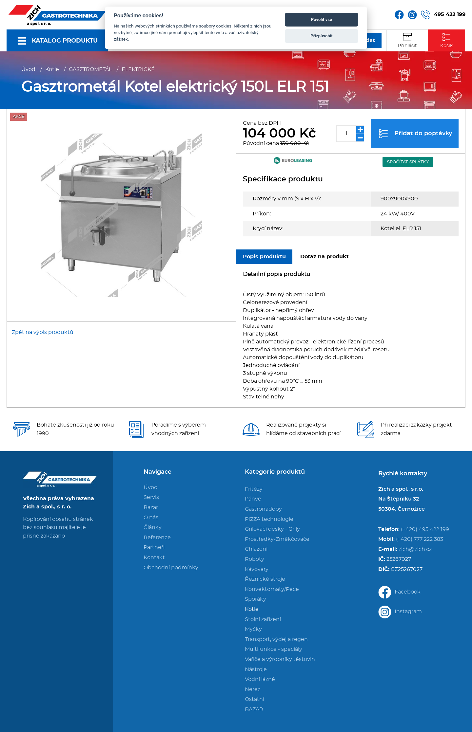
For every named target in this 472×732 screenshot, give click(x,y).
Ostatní (254, 699)
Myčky (253, 629)
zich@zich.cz (415, 549)
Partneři (154, 547)
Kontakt (154, 557)
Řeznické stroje (265, 579)
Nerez (252, 689)
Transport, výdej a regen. (277, 639)
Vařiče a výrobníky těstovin (280, 659)
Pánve (253, 499)
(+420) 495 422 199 (425, 529)
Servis (151, 497)
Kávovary (256, 569)
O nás (151, 517)
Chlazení (256, 549)
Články (153, 527)
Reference (157, 537)
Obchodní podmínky (171, 567)
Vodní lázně (260, 679)
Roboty (254, 559)
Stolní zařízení (263, 619)
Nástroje (256, 669)
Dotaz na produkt (324, 256)
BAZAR (254, 709)
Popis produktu (264, 256)
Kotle (52, 69)
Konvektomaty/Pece (272, 589)
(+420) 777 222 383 (419, 539)
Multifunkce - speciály (273, 649)
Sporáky (255, 599)
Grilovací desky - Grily (272, 529)
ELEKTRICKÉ (138, 69)
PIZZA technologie (269, 519)
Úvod (28, 69)
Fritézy (254, 489)
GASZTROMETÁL (90, 69)
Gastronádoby (263, 509)
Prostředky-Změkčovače (277, 539)
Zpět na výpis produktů (42, 332)
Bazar (151, 507)
